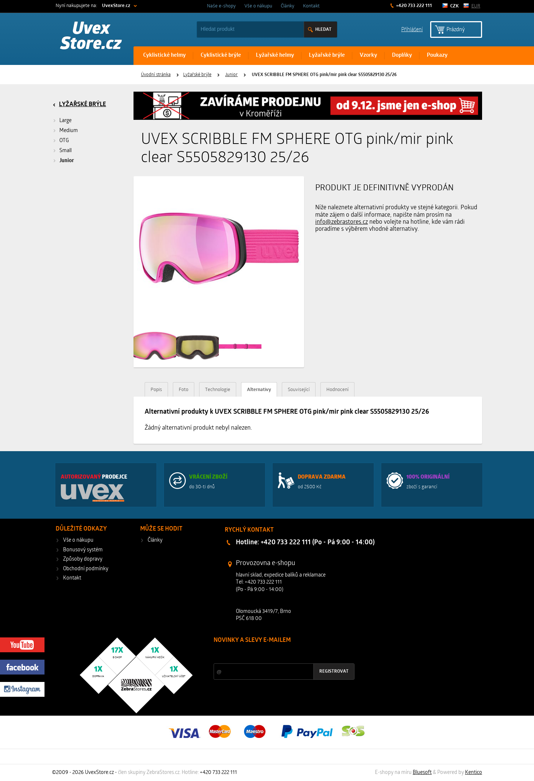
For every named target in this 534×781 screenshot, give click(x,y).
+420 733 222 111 (413, 5)
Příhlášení (412, 29)
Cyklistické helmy (164, 55)
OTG (64, 141)
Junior (231, 75)
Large (65, 121)
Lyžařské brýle (327, 55)
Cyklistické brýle (221, 55)
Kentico (473, 772)
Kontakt (311, 6)
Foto (183, 389)
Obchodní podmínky (85, 569)
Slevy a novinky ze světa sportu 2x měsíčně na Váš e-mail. (277, 654)
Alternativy (259, 389)
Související (299, 389)
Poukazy (437, 55)
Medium (68, 131)
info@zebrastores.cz (341, 222)
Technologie (217, 389)
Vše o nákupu (258, 6)
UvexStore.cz (116, 5)
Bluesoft (422, 772)
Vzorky (368, 55)
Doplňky (402, 55)
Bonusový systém (83, 550)
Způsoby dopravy (82, 559)
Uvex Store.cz (91, 37)
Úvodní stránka (156, 75)
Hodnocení (337, 389)
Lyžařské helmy (275, 55)
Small (65, 151)
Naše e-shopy (221, 6)
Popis (156, 389)
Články (287, 6)
